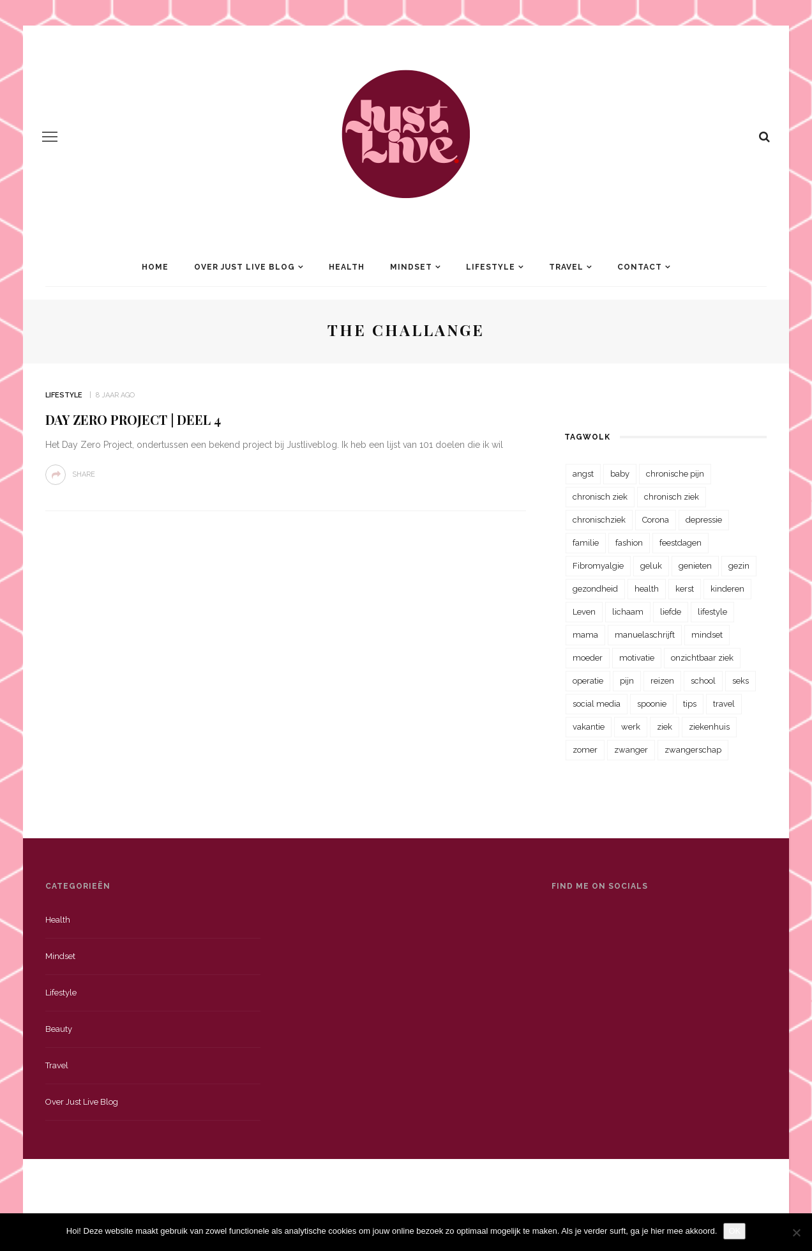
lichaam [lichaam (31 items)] (627, 612)
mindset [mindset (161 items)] (707, 635)
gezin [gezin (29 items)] (738, 566)
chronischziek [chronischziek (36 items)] (599, 520)
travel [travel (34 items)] (724, 704)
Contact (639, 267)
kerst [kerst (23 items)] (684, 589)
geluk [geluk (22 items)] (651, 566)
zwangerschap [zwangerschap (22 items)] (693, 750)
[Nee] (796, 1232)
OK (734, 1231)
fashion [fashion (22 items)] (629, 543)
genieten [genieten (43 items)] (695, 566)
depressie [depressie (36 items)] (704, 520)
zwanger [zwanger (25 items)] (631, 750)
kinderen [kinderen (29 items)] (727, 589)
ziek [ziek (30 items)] (664, 727)
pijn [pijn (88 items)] (627, 681)
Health (347, 267)
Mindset (411, 267)
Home (155, 267)
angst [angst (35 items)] (583, 474)
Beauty (58, 1029)
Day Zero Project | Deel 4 (133, 419)
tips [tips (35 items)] (689, 704)
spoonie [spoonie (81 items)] (651, 704)
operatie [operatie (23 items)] (588, 681)
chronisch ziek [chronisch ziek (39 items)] (671, 497)
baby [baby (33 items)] (619, 474)
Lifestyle (490, 267)
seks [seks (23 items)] (740, 681)
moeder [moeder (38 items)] (588, 658)
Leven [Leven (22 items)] (584, 612)
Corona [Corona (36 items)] (655, 520)
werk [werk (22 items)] (630, 727)
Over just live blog (81, 1102)
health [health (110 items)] (647, 589)
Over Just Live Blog (244, 267)
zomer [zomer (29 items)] (585, 750)
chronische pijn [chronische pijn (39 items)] (675, 474)
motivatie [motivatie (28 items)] (636, 658)
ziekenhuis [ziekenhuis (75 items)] (709, 727)
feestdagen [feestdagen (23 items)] (680, 543)
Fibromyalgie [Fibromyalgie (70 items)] (598, 566)
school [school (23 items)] (703, 681)
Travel (566, 267)
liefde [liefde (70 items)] (670, 612)
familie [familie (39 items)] (586, 543)
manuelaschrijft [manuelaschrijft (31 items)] (645, 635)
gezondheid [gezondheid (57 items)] (595, 589)
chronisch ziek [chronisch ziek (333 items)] (600, 497)
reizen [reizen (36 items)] (662, 681)
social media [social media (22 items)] (596, 704)
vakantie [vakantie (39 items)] (589, 727)
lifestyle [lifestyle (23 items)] (712, 612)
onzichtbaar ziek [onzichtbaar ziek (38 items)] (702, 658)
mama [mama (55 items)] (585, 635)
